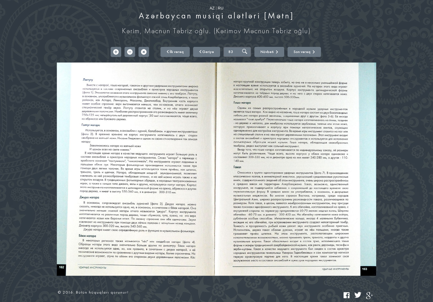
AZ (212, 8)
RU (220, 8)
